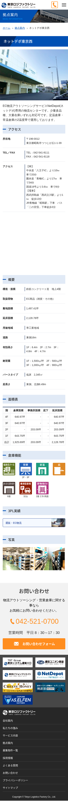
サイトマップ (10, 788)
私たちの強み (10, 728)
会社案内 (8, 721)
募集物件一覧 (10, 750)
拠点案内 (20, 27)
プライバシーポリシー (15, 780)
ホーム (6, 27)
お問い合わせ (10, 773)
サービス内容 (10, 736)
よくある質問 (10, 765)
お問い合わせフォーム (38, 644)
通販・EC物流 (35, 523)
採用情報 (8, 758)
